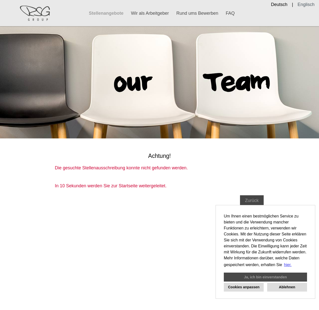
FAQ (230, 13)
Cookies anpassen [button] (243, 287)
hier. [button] (288, 265)
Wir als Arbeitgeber (150, 13)
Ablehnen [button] (287, 287)
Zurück (252, 200)
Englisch (306, 4)
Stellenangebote (106, 13)
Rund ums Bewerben (197, 13)
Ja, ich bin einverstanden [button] (265, 277)
